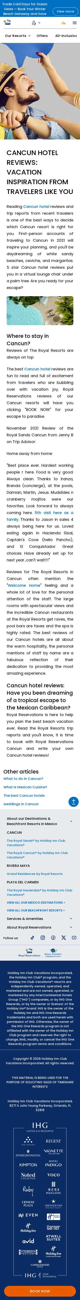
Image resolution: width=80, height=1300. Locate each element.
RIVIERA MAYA (18, 865)
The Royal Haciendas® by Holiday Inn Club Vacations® (39, 892)
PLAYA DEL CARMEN (23, 882)
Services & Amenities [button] (25, 918)
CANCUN (14, 832)
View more (65, 11)
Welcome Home (24, 585)
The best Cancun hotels (24, 795)
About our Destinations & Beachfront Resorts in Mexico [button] (32, 821)
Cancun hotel (36, 206)
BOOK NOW (40, 1291)
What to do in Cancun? (23, 778)
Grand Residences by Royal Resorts (35, 874)
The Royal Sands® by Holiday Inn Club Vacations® (36, 843)
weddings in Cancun (21, 804)
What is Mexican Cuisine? (25, 787)
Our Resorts (18, 35)
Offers (42, 35)
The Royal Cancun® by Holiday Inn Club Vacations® (37, 855)
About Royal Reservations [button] (29, 927)
